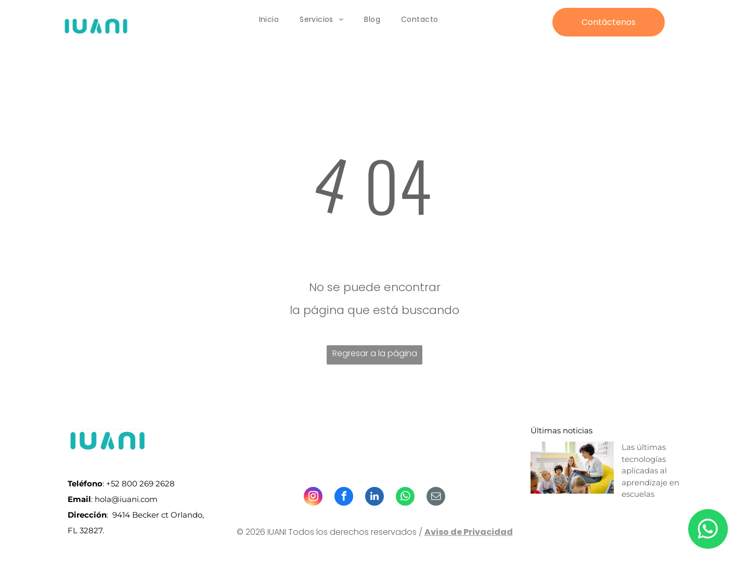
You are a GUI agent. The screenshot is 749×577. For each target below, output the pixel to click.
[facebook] (343, 497)
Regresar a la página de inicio (374, 356)
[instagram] (313, 497)
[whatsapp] (405, 497)
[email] (436, 497)
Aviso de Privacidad (468, 532)
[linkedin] (374, 497)
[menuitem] (269, 19)
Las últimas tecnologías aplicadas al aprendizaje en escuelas (650, 470)
